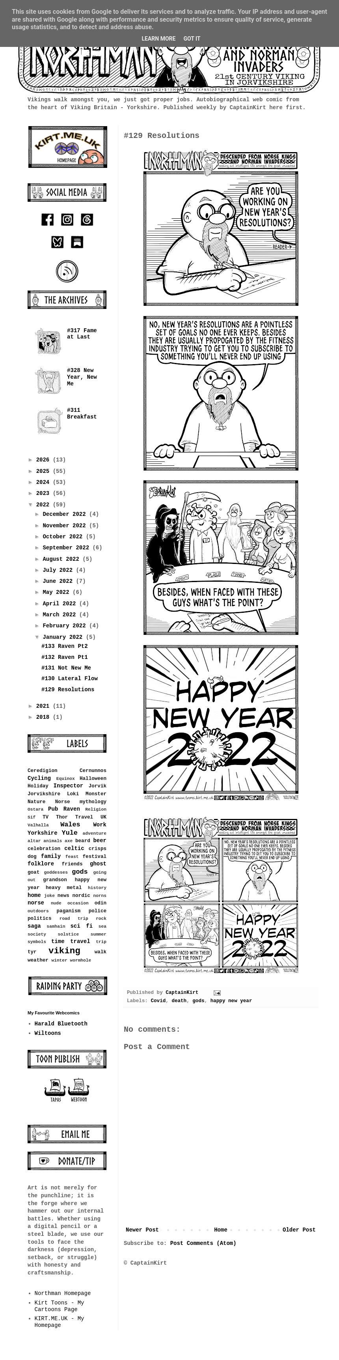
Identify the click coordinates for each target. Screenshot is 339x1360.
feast (72, 856)
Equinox (65, 778)
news (63, 896)
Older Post (299, 1230)
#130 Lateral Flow (69, 678)
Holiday (38, 786)
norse (36, 903)
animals (52, 841)
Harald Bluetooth (61, 1024)
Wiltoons (48, 1033)
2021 (44, 706)
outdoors (38, 911)
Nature (36, 802)
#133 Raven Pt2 (64, 646)
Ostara (35, 809)
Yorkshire (43, 833)
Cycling (39, 778)
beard (82, 841)
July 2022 (59, 570)
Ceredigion (43, 771)
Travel (84, 817)
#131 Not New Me (66, 668)
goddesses (56, 872)
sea (102, 926)
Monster (96, 794)
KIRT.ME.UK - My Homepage (59, 1321)
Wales (70, 824)
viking (64, 951)
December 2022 (66, 514)
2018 (44, 717)
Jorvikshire (44, 794)
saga (34, 926)
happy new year (231, 1001)
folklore (41, 864)
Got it (191, 38)
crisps (97, 849)
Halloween (93, 778)
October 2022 (64, 537)
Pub (53, 809)
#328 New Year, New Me (82, 377)
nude (56, 903)
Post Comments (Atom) (203, 1243)
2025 (44, 471)
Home (220, 1230)
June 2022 (59, 581)
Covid (158, 1001)
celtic (74, 848)
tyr (32, 952)
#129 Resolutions (67, 690)
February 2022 (66, 626)
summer (98, 934)
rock (101, 918)
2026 (44, 460)
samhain (56, 926)
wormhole (80, 960)
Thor (62, 817)
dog (32, 857)
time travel (70, 941)
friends (72, 864)
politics (39, 918)
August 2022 (62, 559)
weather (38, 960)
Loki (73, 794)
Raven (71, 809)
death (178, 1001)
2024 (44, 482)
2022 (44, 505)
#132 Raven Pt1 (64, 657)
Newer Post (142, 1230)
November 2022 (66, 526)
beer (99, 840)
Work (99, 825)
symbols (37, 942)
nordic (81, 896)
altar (34, 841)
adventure (94, 833)
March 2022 (61, 615)
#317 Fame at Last (82, 333)
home (34, 895)
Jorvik (97, 786)
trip (101, 942)
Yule (70, 833)
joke (49, 895)
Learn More (158, 38)
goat (33, 872)
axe (69, 841)
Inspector (69, 786)
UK (103, 817)
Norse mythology (80, 802)
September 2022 (67, 548)
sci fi (81, 926)
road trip (74, 918)
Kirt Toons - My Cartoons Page (59, 1306)
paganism (68, 911)
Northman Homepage (63, 1293)
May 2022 (58, 592)
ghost (98, 864)
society (37, 934)
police (97, 911)
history (97, 888)
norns (99, 895)
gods (198, 1001)
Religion (95, 809)
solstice (68, 934)
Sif (31, 817)
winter (59, 960)
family (51, 856)
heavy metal (64, 888)
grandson (55, 880)
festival (94, 857)
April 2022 (61, 604)
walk (100, 952)
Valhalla (38, 825)
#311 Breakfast (82, 413)
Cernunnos (93, 771)
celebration (44, 849)
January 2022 (64, 637)
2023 (44, 493)
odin (100, 903)
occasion (78, 903)
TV (45, 817)
